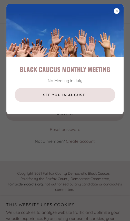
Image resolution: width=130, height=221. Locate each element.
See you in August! (65, 95)
